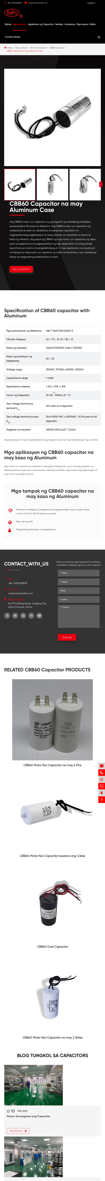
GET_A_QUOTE (21, 269)
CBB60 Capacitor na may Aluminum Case (25, 51)
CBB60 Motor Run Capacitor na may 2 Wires (53, 1037)
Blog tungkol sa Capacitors (52, 1055)
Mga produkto (19, 24)
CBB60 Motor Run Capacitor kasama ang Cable (52, 856)
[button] (100, 184)
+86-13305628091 (14, 3)
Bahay (8, 24)
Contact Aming (12, 37)
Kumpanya (70, 24)
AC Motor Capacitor (38, 48)
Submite (67, 637)
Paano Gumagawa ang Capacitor (28, 1116)
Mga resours (82, 24)
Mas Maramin (18, 1130)
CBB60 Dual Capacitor (52, 946)
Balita (92, 24)
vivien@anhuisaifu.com (37, 3)
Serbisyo (59, 24)
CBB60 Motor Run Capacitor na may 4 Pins (52, 765)
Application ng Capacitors (41, 24)
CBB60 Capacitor (57, 48)
